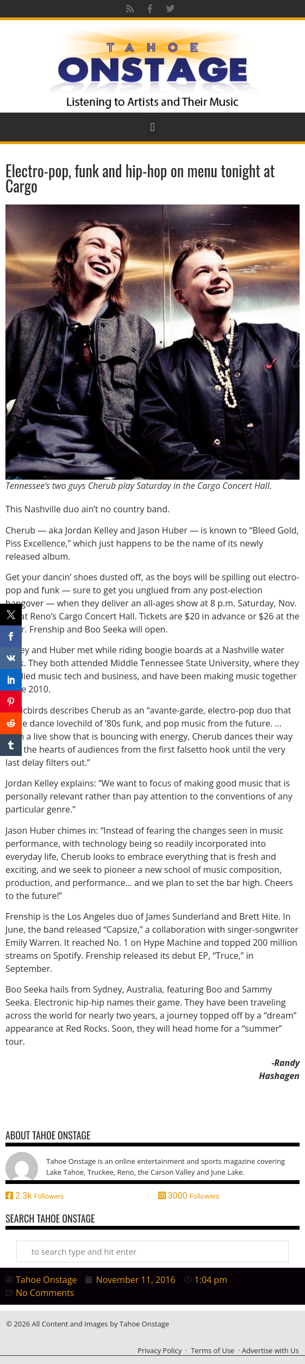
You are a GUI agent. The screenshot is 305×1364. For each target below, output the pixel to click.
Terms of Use (212, 1350)
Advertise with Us (270, 1350)
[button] (152, 127)
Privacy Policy (160, 1350)
